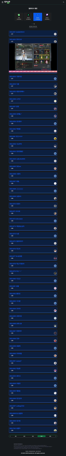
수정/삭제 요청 (38, 451)
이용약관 (26, 451)
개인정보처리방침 (32, 451)
